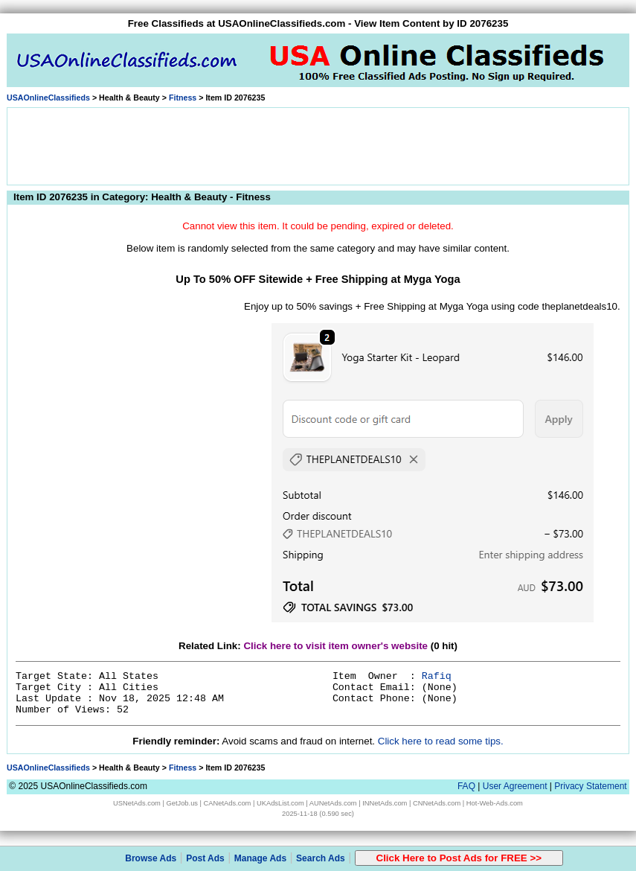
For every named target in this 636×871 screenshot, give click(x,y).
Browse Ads (150, 858)
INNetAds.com (384, 803)
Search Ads (320, 858)
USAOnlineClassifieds (48, 97)
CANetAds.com (227, 803)
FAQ (466, 786)
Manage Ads (260, 858)
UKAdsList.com (280, 803)
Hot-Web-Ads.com (494, 803)
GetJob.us (182, 803)
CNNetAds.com (436, 803)
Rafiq (437, 676)
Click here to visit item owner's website (335, 645)
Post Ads (205, 858)
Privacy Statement (590, 786)
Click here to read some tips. (441, 741)
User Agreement (515, 786)
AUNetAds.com (333, 803)
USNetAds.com (137, 803)
